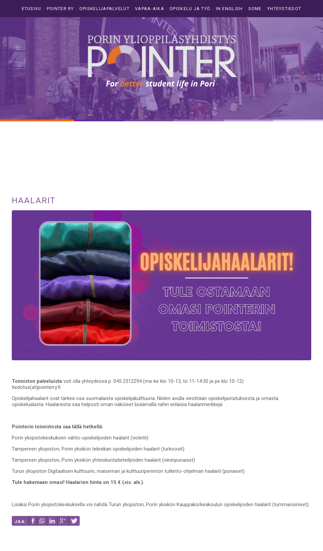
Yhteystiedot (284, 8)
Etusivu (31, 8)
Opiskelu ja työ (190, 8)
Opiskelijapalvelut (104, 8)
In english (229, 8)
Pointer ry (60, 8)
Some (255, 8)
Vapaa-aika (149, 8)
